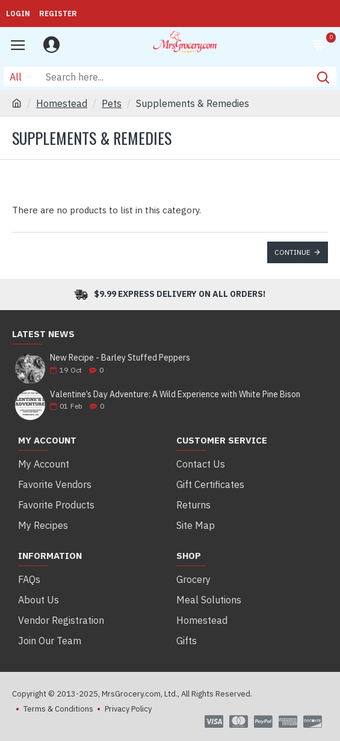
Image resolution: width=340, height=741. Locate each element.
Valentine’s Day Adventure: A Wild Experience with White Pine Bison (175, 394)
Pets (112, 103)
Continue (292, 252)
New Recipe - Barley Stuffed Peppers (120, 357)
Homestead (61, 103)
